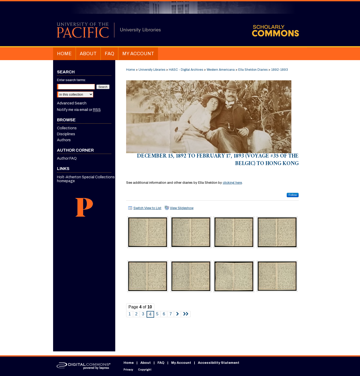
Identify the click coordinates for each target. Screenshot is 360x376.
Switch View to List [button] (147, 208)
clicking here (232, 183)
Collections (67, 128)
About (145, 363)
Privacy (128, 369)
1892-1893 (279, 70)
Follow (293, 194)
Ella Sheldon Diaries (253, 70)
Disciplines (66, 134)
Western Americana (221, 70)
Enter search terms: (71, 80)
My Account (181, 363)
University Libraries (152, 70)
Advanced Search (72, 103)
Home (130, 70)
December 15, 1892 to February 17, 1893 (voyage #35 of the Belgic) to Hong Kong (218, 160)
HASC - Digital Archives (186, 70)
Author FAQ (67, 158)
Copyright (145, 369)
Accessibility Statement (218, 363)
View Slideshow (181, 208)
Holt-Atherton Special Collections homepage (86, 179)
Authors (64, 140)
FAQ (160, 363)
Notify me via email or (79, 110)
